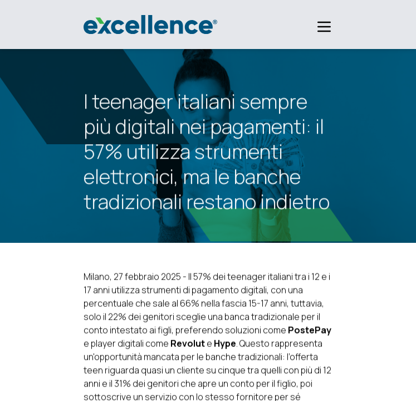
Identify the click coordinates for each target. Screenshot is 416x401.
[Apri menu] (317, 26)
